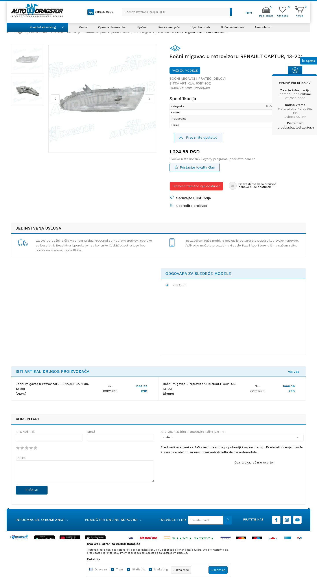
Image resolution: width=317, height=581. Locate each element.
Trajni (119, 569)
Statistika (139, 569)
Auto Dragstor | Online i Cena (27, 32)
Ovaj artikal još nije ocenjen (254, 462)
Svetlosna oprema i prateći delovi (107, 32)
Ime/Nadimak (25, 431)
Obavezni (101, 569)
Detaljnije (93, 559)
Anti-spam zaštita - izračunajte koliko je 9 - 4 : (193, 431)
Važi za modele (185, 70)
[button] (177, 12)
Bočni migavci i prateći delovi (154, 32)
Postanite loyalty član (197, 167)
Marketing (161, 569)
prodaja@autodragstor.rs (296, 127)
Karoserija (74, 32)
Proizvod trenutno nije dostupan (196, 186)
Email (91, 431)
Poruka (20, 458)
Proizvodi (57, 32)
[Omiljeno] (282, 15)
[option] (27, 59)
